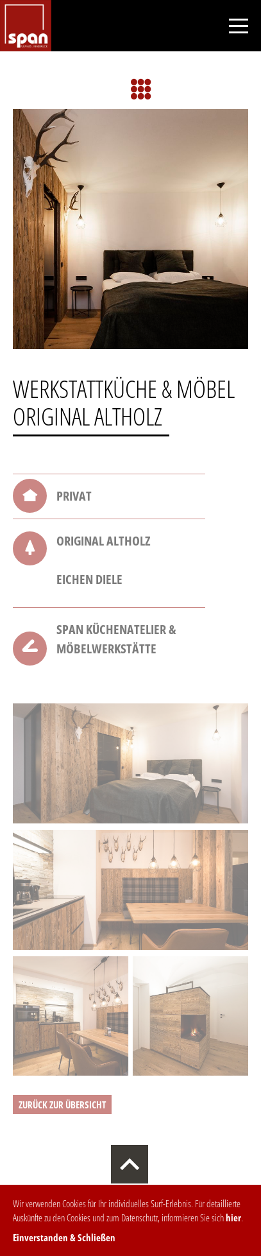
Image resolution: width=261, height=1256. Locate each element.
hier (233, 1217)
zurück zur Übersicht (62, 1104)
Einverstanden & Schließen (64, 1237)
